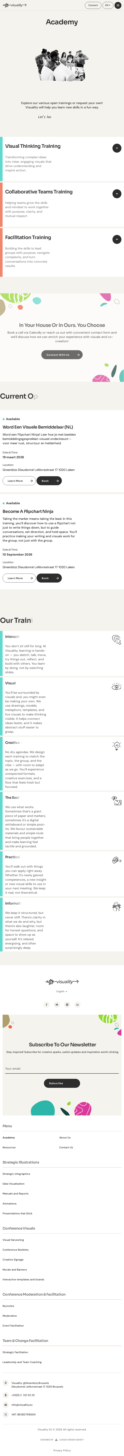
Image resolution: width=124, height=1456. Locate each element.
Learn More (15, 480)
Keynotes (8, 1306)
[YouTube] (57, 1005)
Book (45, 480)
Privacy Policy (62, 1450)
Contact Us (66, 1147)
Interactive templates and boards (23, 1279)
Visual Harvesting (13, 1240)
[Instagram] (67, 1005)
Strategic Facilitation (15, 1352)
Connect (93, 5)
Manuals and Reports (16, 1193)
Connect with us (58, 360)
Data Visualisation (13, 1183)
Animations (10, 1203)
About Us (65, 1137)
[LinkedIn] (77, 1005)
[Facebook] (46, 1005)
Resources (9, 1147)
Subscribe (63, 1083)
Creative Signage (13, 1259)
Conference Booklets (16, 1250)
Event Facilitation (13, 1325)
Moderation (10, 1316)
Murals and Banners (15, 1269)
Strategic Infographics (16, 1174)
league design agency (71, 1439)
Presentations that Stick (17, 1213)
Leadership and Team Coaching (22, 1362)
